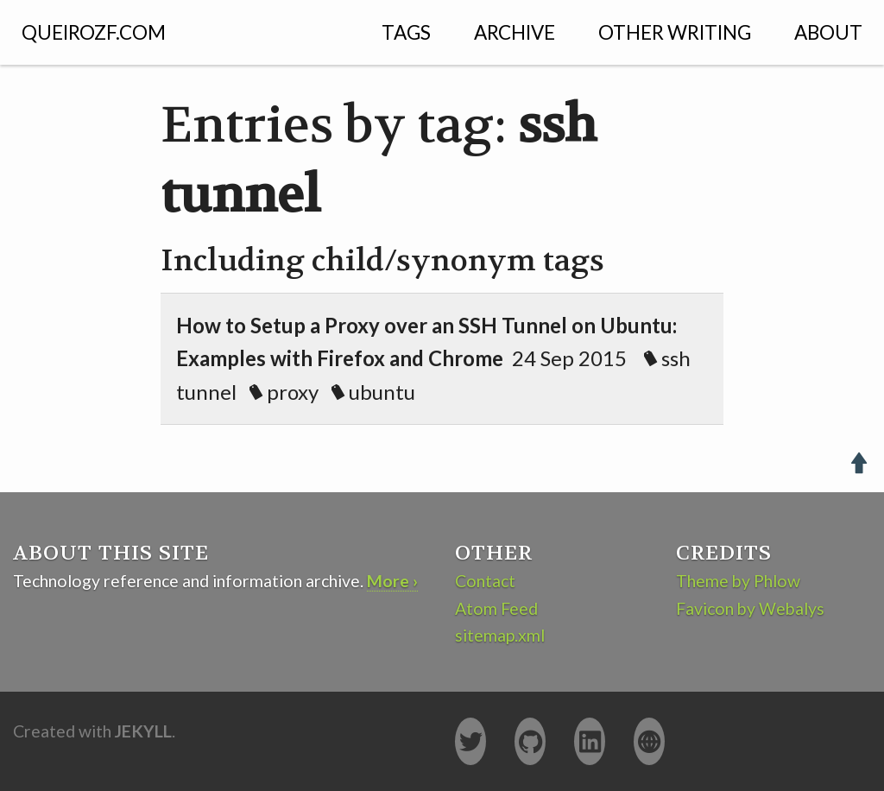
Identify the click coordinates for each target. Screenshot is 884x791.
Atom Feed (496, 608)
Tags (406, 32)
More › (392, 581)
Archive (514, 32)
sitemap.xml (500, 635)
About (828, 32)
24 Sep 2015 (433, 358)
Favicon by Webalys (750, 608)
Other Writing (674, 32)
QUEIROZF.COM (94, 32)
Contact (485, 581)
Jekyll (143, 731)
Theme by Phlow (738, 581)
